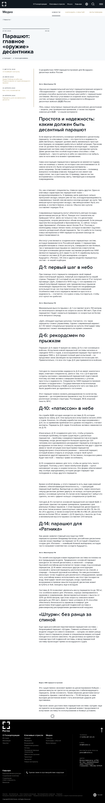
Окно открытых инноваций (28, 794)
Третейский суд (13, 794)
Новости (7, 19)
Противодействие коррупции (46, 794)
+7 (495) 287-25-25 (87, 737)
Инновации (7, 741)
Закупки (6, 743)
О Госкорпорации (40, 4)
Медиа (69, 4)
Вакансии (6, 782)
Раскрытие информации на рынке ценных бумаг (17, 795)
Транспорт (28, 757)
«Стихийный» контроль (11, 72)
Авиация (27, 738)
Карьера (78, 4)
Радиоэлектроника (31, 745)
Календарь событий (74, 12)
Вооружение (29, 743)
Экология (27, 759)
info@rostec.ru (85, 745)
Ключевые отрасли (57, 4)
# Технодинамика (20, 58)
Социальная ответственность (9, 779)
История (6, 738)
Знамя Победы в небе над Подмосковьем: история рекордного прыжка (16, 81)
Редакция (59, 794)
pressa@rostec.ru (86, 753)
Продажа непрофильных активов (43, 795)
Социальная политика (11, 776)
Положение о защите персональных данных (69, 795)
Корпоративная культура (12, 773)
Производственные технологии (31, 751)
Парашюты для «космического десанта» (14, 99)
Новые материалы (31, 762)
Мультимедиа (96, 12)
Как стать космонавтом (11, 90)
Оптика (27, 748)
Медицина (28, 741)
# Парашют (7, 58)
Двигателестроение (32, 754)
